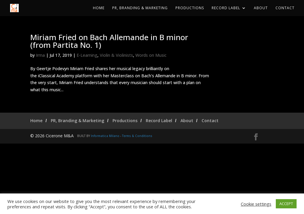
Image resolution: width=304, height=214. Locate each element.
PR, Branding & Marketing (140, 8)
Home (98, 8)
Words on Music (151, 55)
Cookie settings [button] (256, 204)
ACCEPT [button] (286, 203)
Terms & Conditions (137, 136)
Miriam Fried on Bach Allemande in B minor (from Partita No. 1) (109, 41)
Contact (285, 8)
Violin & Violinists (116, 55)
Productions (189, 8)
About (261, 8)
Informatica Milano (105, 136)
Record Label (226, 8)
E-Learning (87, 55)
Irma (40, 55)
